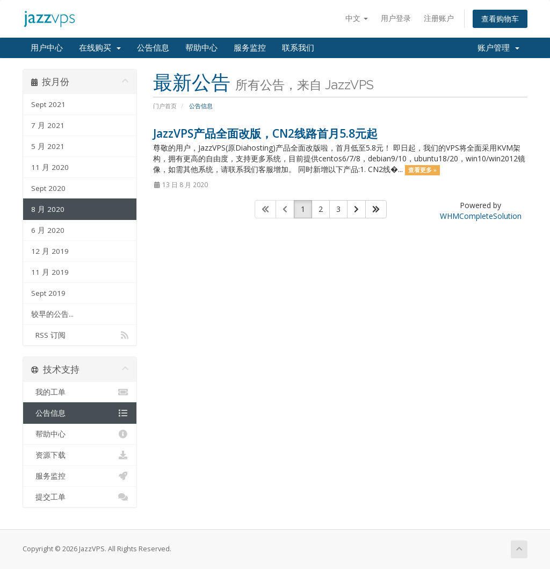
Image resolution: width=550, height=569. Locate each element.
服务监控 (250, 48)
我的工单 (79, 392)
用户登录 (396, 18)
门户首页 (165, 106)
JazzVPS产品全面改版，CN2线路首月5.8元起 (265, 133)
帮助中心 (201, 48)
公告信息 (153, 48)
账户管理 (498, 48)
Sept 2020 (48, 188)
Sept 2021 (48, 104)
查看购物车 (500, 18)
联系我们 (298, 48)
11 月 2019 (50, 272)
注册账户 (439, 18)
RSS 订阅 (79, 335)
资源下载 (79, 455)
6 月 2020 (47, 230)
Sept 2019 (48, 293)
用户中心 (47, 48)
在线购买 (100, 48)
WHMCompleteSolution (481, 216)
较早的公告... (52, 314)
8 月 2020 (47, 209)
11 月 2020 (50, 167)
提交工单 (79, 496)
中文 (356, 18)
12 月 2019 (50, 251)
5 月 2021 (47, 146)
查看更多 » (422, 170)
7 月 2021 (47, 125)
